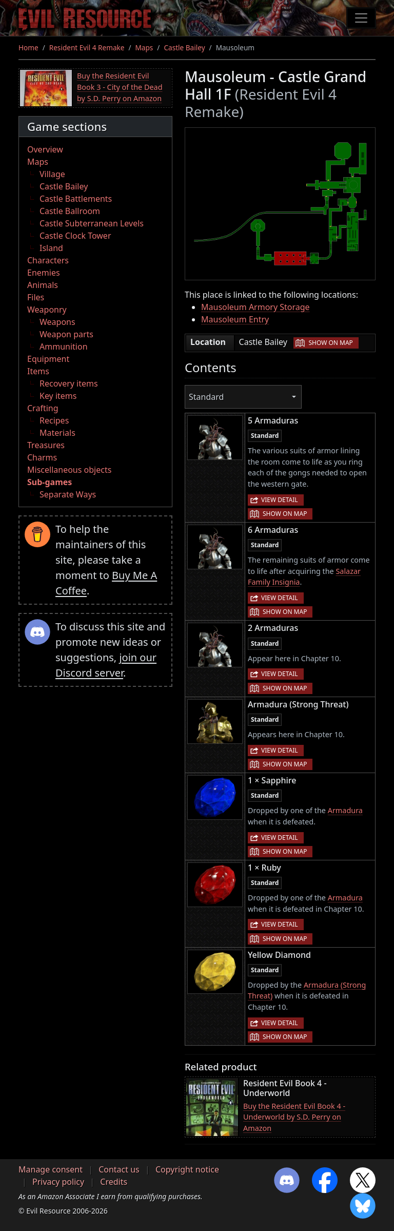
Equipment (48, 358)
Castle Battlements (76, 198)
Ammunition (64, 346)
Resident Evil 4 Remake (87, 47)
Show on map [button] (330, 342)
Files (35, 297)
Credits (113, 1181)
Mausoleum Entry (235, 319)
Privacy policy (58, 1181)
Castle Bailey (184, 47)
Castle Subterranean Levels (92, 223)
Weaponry (47, 309)
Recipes (54, 420)
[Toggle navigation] (361, 18)
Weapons (57, 322)
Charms (42, 457)
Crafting (42, 408)
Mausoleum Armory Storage (255, 307)
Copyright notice (187, 1169)
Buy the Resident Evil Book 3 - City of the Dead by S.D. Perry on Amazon (120, 87)
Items (38, 371)
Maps (144, 47)
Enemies (43, 272)
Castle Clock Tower (75, 235)
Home (28, 47)
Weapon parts (66, 334)
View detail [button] (279, 499)
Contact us (119, 1169)
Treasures (46, 445)
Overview (45, 149)
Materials (57, 432)
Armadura (345, 810)
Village (52, 174)
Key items (58, 395)
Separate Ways (68, 494)
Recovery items (69, 383)
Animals (42, 285)
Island (51, 248)
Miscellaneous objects (69, 469)
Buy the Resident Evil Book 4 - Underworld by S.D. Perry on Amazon (294, 1117)
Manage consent (50, 1169)
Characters (48, 260)
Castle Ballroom (70, 211)
